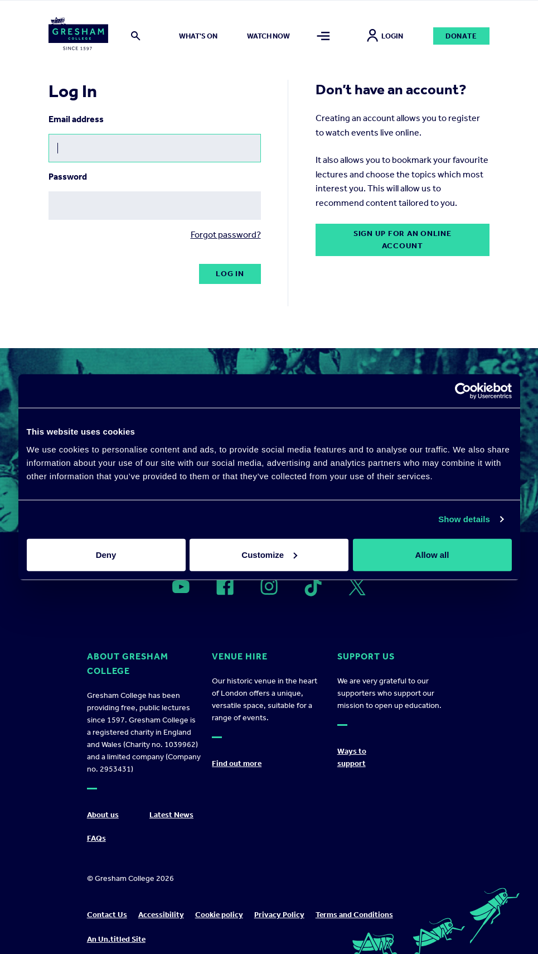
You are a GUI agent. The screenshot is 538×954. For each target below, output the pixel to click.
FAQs (96, 838)
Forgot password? (226, 234)
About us (103, 815)
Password (68, 176)
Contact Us (107, 914)
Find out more (236, 763)
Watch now (268, 36)
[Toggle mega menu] (323, 36)
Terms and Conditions (354, 914)
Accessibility (161, 914)
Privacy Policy (279, 914)
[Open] (181, 587)
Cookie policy (219, 914)
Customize (269, 554)
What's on (198, 36)
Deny (106, 554)
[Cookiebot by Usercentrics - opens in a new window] (463, 391)
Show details (464, 519)
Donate (461, 36)
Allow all (432, 554)
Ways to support (351, 757)
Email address (76, 119)
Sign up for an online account (402, 239)
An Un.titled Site (116, 939)
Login (385, 36)
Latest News (171, 815)
